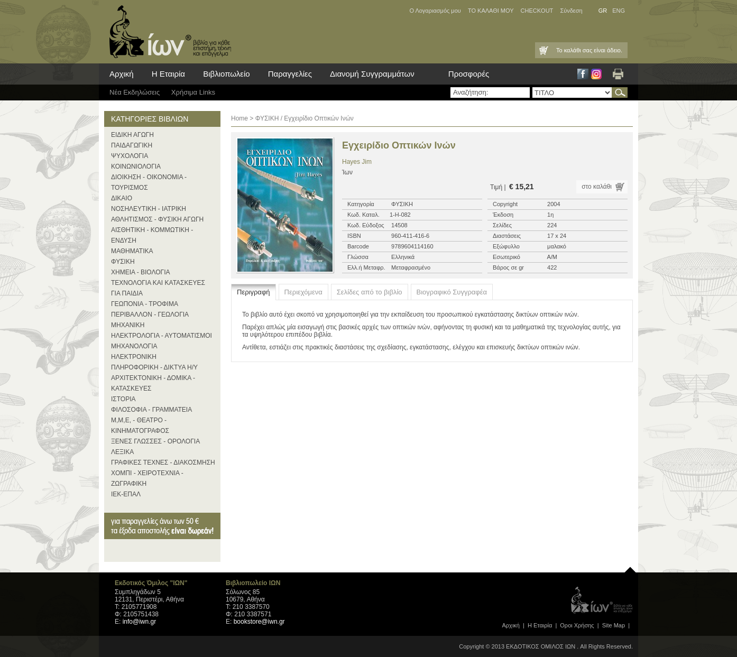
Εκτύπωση (618, 74)
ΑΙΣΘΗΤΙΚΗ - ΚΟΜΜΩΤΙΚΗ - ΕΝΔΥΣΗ (152, 235)
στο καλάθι (597, 186)
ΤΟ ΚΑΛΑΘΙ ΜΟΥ (491, 10)
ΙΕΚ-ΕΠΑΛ (126, 494)
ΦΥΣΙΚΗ (123, 261)
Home (239, 118)
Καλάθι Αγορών (543, 50)
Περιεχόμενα (303, 292)
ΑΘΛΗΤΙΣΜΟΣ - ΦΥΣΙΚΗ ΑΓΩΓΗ (157, 219)
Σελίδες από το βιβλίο (369, 292)
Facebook (582, 74)
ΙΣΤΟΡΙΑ (123, 399)
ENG (618, 10)
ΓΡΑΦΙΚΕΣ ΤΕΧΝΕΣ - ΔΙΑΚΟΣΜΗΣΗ (163, 462)
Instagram (596, 74)
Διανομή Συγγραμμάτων (372, 73)
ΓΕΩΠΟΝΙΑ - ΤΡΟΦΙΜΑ (144, 304)
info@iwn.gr (139, 621)
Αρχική (121, 73)
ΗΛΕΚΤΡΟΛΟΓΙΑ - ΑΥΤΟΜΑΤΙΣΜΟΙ (161, 335)
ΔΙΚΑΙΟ (121, 198)
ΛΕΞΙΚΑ (122, 452)
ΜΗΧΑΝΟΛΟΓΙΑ (134, 346)
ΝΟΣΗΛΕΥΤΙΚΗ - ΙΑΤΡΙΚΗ (148, 208)
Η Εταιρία (168, 73)
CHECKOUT (537, 10)
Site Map (613, 625)
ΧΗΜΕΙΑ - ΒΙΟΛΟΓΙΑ (140, 272)
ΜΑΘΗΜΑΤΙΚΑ (132, 251)
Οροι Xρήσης (577, 625)
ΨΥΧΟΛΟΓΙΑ (129, 156)
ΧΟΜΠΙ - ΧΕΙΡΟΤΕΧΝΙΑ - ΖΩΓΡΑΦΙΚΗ (147, 478)
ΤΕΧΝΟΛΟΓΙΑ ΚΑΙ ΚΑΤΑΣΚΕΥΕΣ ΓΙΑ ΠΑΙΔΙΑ (158, 288)
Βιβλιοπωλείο (226, 73)
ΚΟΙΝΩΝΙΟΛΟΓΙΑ (136, 166)
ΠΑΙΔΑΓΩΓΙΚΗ (131, 145)
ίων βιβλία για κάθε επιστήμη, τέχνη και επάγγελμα (167, 31)
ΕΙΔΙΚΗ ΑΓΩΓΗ (132, 134)
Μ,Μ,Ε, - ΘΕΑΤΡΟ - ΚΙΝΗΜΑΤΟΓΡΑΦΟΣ (140, 425)
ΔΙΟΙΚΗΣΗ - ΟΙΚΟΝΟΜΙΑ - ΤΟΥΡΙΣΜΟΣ (149, 182)
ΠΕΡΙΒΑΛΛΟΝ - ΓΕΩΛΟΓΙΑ (150, 314)
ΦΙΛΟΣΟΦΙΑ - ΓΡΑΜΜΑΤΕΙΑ (151, 409)
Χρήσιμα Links (193, 92)
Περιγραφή (253, 292)
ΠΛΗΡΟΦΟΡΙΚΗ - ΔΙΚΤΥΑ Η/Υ (154, 367)
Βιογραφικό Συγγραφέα (452, 292)
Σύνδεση (571, 10)
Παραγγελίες (290, 73)
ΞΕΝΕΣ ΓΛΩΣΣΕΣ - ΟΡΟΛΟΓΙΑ (155, 441)
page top (630, 567)
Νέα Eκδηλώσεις (134, 92)
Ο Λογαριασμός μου (434, 10)
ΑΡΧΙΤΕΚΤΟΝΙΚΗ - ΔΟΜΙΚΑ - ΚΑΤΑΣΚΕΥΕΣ (153, 383)
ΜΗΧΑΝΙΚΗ (127, 325)
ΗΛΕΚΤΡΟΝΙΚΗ (133, 356)
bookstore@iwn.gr (259, 621)
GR (602, 10)
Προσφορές (468, 73)
